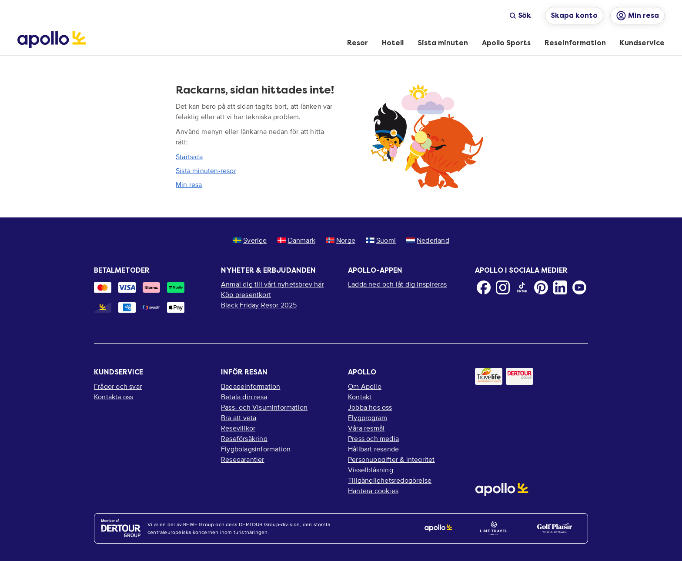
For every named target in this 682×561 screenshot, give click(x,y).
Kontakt (359, 397)
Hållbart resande (373, 449)
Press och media (373, 438)
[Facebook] (483, 287)
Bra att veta (238, 417)
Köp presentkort (246, 294)
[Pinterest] (541, 287)
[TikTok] (522, 287)
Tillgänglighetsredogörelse (389, 480)
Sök (520, 15)
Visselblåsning (370, 470)
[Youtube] (579, 287)
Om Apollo (364, 386)
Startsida (189, 156)
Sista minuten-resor (206, 170)
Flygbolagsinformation (256, 449)
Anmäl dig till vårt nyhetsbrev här (272, 284)
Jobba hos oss (370, 407)
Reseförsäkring (244, 438)
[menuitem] (357, 43)
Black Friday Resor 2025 (259, 305)
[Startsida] (51, 39)
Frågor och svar (118, 386)
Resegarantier (242, 459)
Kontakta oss (113, 397)
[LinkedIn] (560, 287)
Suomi (381, 240)
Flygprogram (367, 417)
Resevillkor (238, 428)
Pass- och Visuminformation (264, 407)
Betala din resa (244, 397)
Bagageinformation (250, 386)
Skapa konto (574, 15)
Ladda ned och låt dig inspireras (397, 284)
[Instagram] (503, 287)
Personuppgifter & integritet (391, 459)
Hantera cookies (373, 490)
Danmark (296, 240)
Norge (340, 240)
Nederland (427, 240)
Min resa (189, 184)
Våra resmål (366, 428)
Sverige (250, 240)
